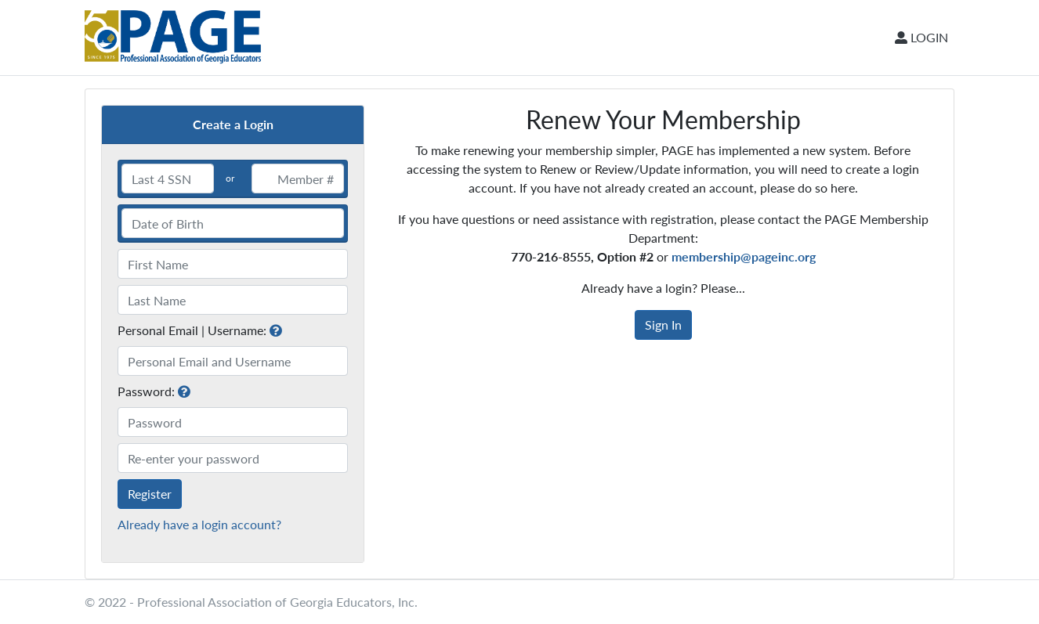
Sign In (663, 324)
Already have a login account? (199, 524)
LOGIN (921, 37)
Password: (146, 391)
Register (150, 493)
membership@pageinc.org (744, 256)
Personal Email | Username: (192, 330)
